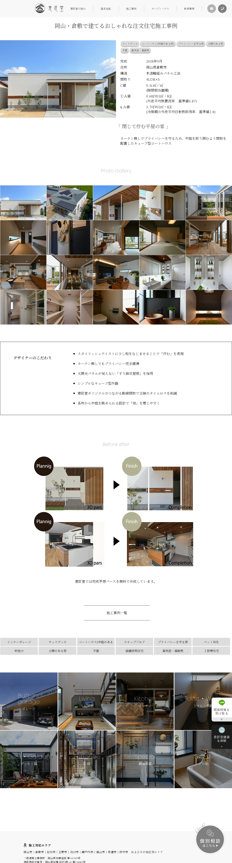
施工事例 (131, 8)
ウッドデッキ (130, 43)
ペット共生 (211, 642)
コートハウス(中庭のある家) (158, 43)
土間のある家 (215, 43)
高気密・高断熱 (140, 50)
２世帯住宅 (211, 651)
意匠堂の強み (78, 8)
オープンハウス (160, 8)
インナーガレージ (19, 642)
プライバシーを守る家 (191, 43)
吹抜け (19, 651)
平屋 (124, 50)
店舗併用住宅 (134, 651)
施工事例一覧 (117, 612)
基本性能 (106, 8)
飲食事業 (189, 8)
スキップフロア (134, 642)
